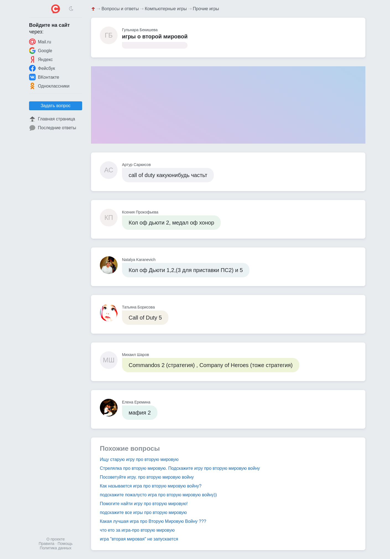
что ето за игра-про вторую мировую (137, 530)
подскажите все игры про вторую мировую (143, 512)
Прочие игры (206, 8)
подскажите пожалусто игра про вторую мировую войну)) (158, 494)
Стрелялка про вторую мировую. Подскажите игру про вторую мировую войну (180, 468)
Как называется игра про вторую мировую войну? (150, 486)
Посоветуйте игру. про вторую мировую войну (147, 477)
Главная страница (52, 119)
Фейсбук (42, 68)
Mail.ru (40, 41)
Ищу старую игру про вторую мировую (139, 459)
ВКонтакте (44, 77)
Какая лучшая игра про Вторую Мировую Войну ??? (153, 521)
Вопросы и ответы (120, 8)
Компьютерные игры (166, 8)
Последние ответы (52, 128)
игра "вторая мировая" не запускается (139, 539)
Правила (46, 543)
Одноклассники (49, 86)
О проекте (55, 539)
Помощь (65, 543)
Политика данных (55, 548)
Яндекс (41, 59)
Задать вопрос (56, 105)
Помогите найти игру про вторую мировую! (144, 503)
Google (40, 50)
